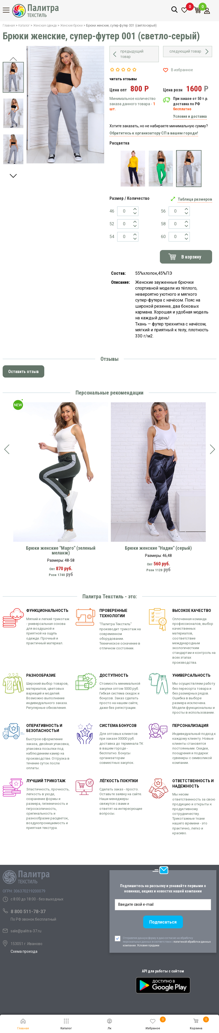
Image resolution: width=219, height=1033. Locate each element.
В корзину (191, 257)
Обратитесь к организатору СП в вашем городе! (154, 133)
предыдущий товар (131, 54)
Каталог (9, 10)
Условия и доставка (190, 116)
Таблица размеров (195, 199)
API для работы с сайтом (163, 971)
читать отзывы (123, 79)
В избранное (182, 70)
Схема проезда (24, 951)
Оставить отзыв (23, 371)
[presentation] (7, 449)
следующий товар (185, 51)
